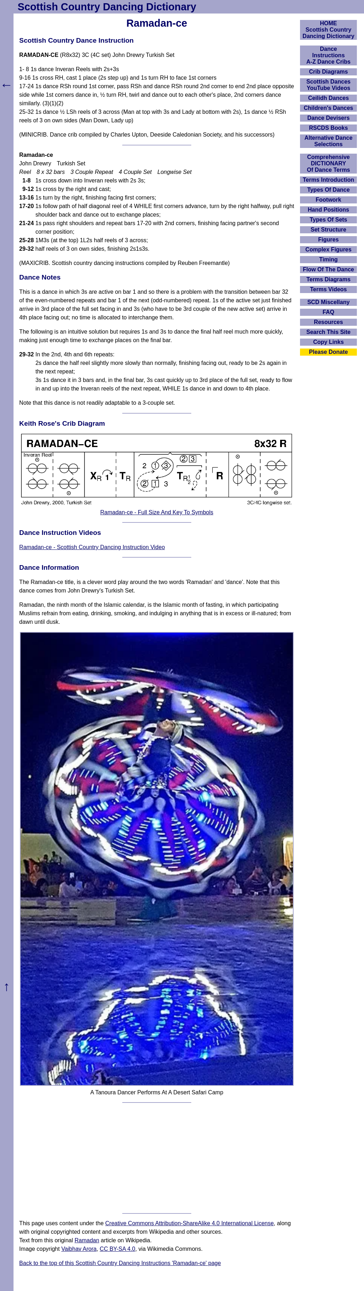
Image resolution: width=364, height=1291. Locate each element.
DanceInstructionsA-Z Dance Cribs (328, 55)
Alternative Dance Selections (328, 141)
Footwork (328, 200)
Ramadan (87, 1240)
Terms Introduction (328, 180)
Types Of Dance (328, 190)
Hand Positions (328, 210)
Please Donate (328, 352)
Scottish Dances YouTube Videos (328, 85)
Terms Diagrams (328, 279)
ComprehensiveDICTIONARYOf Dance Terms (328, 163)
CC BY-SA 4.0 (117, 1249)
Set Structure (328, 230)
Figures (328, 240)
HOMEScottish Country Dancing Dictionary (328, 29)
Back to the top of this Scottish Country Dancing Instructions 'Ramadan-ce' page (120, 1263)
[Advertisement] (156, 1158)
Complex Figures (328, 249)
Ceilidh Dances (328, 98)
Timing (328, 259)
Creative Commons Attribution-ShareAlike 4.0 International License (189, 1223)
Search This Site (328, 332)
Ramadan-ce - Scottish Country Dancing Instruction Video (92, 547)
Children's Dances (328, 108)
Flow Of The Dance (328, 269)
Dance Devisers (328, 118)
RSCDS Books (328, 128)
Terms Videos (328, 289)
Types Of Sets (328, 220)
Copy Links (328, 342)
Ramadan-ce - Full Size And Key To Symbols (156, 512)
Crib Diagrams (328, 72)
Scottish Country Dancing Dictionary (107, 6)
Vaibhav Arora (78, 1249)
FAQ (328, 312)
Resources (328, 322)
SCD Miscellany (328, 302)
